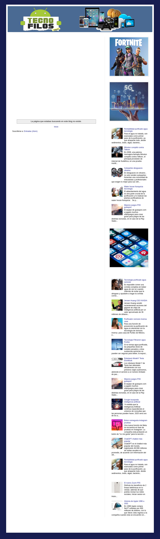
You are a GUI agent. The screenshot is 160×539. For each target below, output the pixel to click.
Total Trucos (55, 141)
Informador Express (51, 138)
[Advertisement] (37, 74)
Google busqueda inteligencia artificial (132, 401)
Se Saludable (55, 144)
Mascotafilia (21, 144)
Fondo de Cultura (76, 138)
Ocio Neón (24, 141)
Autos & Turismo (85, 141)
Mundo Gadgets (73, 141)
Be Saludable (29, 138)
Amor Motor (94, 144)
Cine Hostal (64, 141)
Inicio (56, 127)
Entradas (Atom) (30, 131)
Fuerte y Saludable (44, 141)
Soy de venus (33, 141)
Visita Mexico (64, 144)
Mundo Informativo (32, 144)
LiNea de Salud (39, 138)
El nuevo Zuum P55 (132, 483)
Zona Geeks (87, 138)
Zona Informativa (18, 138)
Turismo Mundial (44, 144)
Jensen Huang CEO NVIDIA (135, 300)
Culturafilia (85, 144)
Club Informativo (64, 138)
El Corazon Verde (76, 144)
